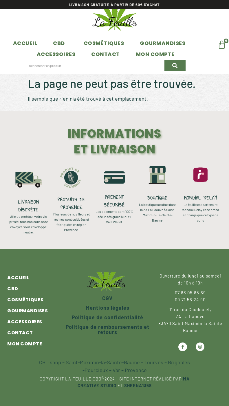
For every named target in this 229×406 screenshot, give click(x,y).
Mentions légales (107, 307)
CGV (107, 298)
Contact (105, 54)
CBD (59, 43)
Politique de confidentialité (107, 317)
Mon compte (155, 54)
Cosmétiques (104, 43)
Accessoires (56, 54)
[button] (60, 43)
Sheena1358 (138, 385)
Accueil (25, 43)
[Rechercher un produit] (94, 65)
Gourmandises (162, 43)
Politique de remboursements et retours (107, 329)
